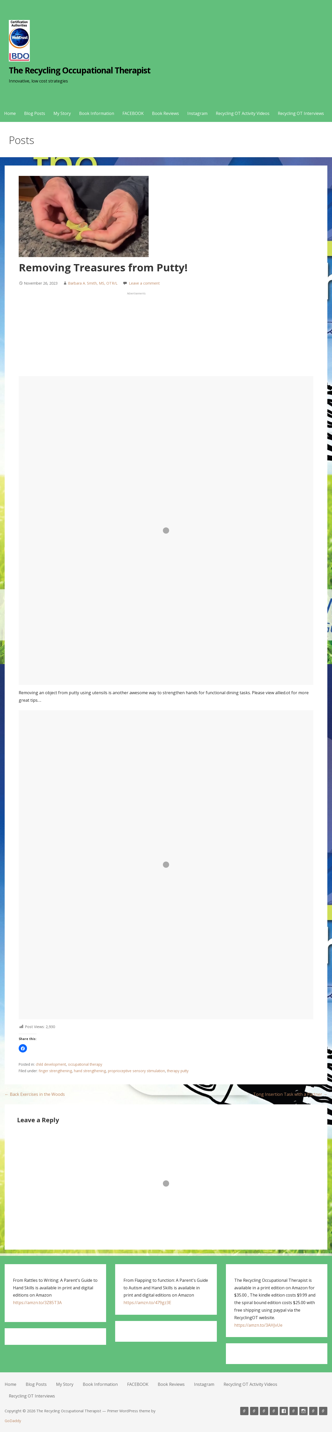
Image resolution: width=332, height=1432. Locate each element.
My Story (62, 113)
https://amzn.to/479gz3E (147, 1302)
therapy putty (178, 1070)
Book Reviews (165, 113)
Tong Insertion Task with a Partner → (290, 1094)
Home (10, 113)
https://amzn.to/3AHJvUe (258, 1325)
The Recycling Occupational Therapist (79, 70)
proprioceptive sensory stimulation (136, 1070)
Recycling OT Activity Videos (242, 113)
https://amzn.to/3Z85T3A (37, 1302)
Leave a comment (144, 283)
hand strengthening (90, 1070)
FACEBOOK (133, 113)
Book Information (96, 113)
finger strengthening (55, 1070)
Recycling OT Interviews (301, 113)
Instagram (197, 113)
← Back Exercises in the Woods (35, 1094)
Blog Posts (34, 113)
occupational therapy (85, 1064)
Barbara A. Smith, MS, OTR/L (92, 283)
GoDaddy (13, 1420)
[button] (23, 1048)
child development (51, 1064)
